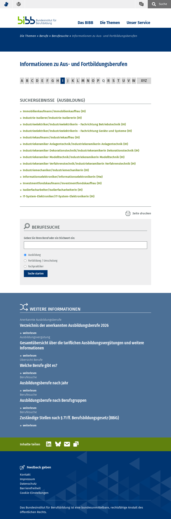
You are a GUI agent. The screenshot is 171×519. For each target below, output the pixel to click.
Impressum (27, 479)
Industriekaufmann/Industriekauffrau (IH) (51, 137)
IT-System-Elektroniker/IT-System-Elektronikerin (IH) (58, 196)
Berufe (43, 36)
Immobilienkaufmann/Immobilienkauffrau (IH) (54, 111)
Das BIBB (85, 22)
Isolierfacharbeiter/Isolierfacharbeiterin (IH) (53, 190)
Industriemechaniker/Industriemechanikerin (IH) (56, 170)
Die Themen (110, 22)
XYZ (144, 81)
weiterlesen (29, 333)
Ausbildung (34, 255)
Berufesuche (60, 36)
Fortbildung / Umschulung (42, 260)
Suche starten (36, 273)
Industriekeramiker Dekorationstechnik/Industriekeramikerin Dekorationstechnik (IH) (81, 150)
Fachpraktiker (36, 266)
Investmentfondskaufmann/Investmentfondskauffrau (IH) (62, 183)
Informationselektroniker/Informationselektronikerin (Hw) (63, 176)
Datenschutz (28, 483)
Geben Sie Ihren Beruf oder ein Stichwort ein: (49, 238)
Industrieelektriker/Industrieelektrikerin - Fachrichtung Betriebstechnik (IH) (74, 124)
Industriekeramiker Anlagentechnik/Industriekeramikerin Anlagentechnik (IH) (75, 144)
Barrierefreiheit (30, 488)
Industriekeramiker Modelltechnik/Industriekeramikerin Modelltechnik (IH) (73, 157)
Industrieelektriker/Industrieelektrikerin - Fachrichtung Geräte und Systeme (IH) (77, 131)
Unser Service (138, 22)
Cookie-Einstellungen (34, 493)
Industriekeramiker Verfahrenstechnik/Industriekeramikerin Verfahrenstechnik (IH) (79, 163)
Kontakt (25, 474)
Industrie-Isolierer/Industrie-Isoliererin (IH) (52, 118)
